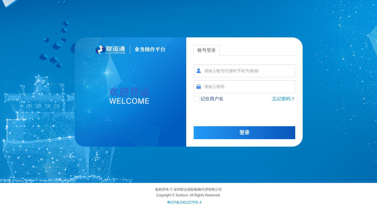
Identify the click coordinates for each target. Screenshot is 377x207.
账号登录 (206, 50)
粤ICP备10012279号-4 (184, 202)
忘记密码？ (283, 98)
